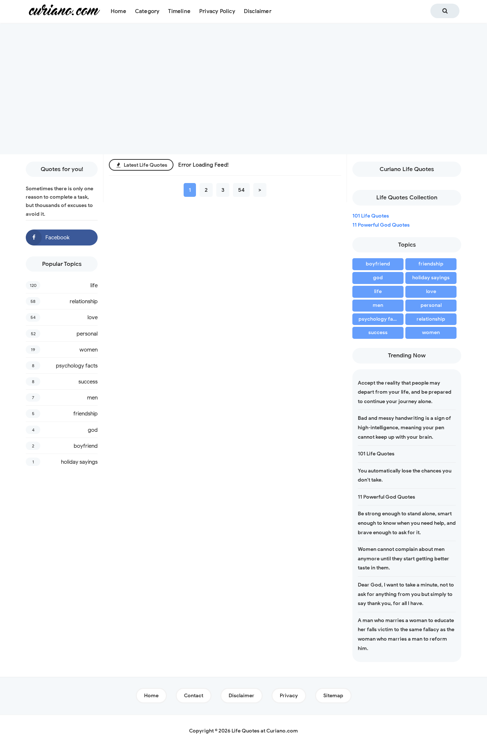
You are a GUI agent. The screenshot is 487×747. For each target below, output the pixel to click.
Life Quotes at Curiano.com (265, 731)
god (93, 430)
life (94, 285)
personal (87, 333)
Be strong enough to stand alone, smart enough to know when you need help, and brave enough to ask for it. (407, 523)
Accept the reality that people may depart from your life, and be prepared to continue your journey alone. (404, 392)
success (88, 381)
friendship (85, 413)
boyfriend (86, 446)
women (88, 349)
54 (241, 190)
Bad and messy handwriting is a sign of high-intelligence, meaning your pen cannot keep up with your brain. (404, 427)
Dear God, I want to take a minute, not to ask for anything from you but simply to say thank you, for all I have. (406, 594)
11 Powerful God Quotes (381, 225)
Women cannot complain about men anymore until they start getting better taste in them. (403, 558)
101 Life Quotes (370, 216)
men (92, 397)
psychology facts (77, 365)
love (92, 317)
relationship (84, 301)
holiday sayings (79, 462)
